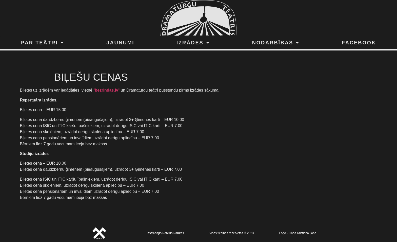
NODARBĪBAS (276, 43)
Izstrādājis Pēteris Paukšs (165, 233)
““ (106, 90)
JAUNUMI (120, 42)
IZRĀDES (193, 43)
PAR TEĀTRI (42, 43)
